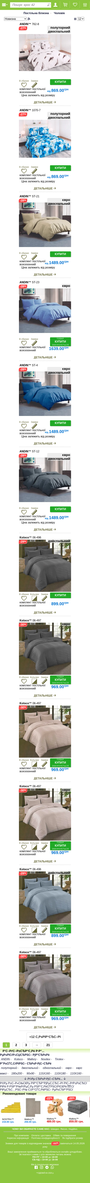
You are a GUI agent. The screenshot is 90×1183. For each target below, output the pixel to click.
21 (48, 1045)
